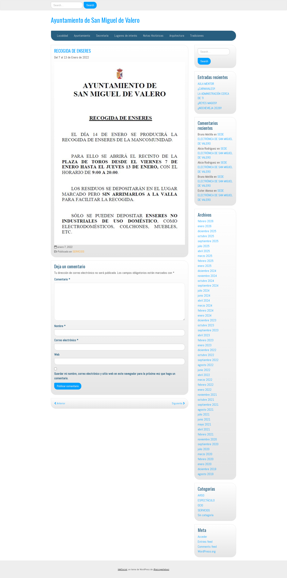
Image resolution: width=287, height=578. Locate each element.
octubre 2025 (206, 236)
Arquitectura (176, 36)
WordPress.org (207, 551)
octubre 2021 (206, 399)
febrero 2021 (205, 434)
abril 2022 (204, 375)
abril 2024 (204, 300)
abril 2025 (204, 251)
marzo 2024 (205, 305)
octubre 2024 (206, 281)
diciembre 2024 (207, 271)
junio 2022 (204, 370)
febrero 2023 (205, 340)
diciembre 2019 (207, 469)
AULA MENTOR (206, 84)
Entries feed (205, 542)
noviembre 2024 (207, 276)
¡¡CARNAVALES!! (206, 89)
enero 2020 (204, 464)
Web (56, 354)
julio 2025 (203, 246)
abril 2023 (204, 335)
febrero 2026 (205, 221)
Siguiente (178, 403)
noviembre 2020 (207, 439)
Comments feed (207, 546)
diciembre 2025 (207, 231)
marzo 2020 (205, 454)
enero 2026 (204, 226)
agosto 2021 (205, 409)
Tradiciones (197, 36)
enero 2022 (204, 390)
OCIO (200, 505)
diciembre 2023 (207, 320)
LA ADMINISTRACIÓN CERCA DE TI (213, 96)
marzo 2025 (205, 256)
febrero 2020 (205, 459)
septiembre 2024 (208, 285)
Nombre (60, 326)
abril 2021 (204, 429)
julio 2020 (203, 449)
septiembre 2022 (208, 360)
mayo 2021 (204, 424)
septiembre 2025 (208, 241)
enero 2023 (204, 345)
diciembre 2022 (207, 350)
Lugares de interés (125, 36)
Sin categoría (205, 515)
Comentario (62, 279)
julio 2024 (203, 290)
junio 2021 (204, 419)
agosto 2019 (205, 474)
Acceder (202, 537)
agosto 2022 (205, 365)
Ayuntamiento (82, 36)
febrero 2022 (205, 385)
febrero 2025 (205, 261)
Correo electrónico (66, 340)
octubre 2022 (206, 355)
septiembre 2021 (208, 404)
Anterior (59, 403)
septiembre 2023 (208, 330)
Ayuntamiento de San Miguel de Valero (95, 20)
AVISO (201, 495)
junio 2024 (204, 295)
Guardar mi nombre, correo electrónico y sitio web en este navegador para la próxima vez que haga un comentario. (114, 376)
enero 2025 (204, 266)
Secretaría (102, 36)
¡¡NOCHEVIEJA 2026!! (210, 108)
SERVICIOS (78, 251)
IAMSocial (122, 569)
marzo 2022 (205, 380)
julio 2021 (203, 414)
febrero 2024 (205, 310)
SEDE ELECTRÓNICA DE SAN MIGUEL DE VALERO (215, 139)
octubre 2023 (206, 325)
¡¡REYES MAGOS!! (207, 103)
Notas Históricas (153, 36)
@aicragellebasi (161, 569)
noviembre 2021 (207, 395)
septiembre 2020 (208, 444)
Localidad (62, 36)
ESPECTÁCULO (206, 500)
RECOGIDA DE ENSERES (72, 50)
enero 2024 (204, 315)
